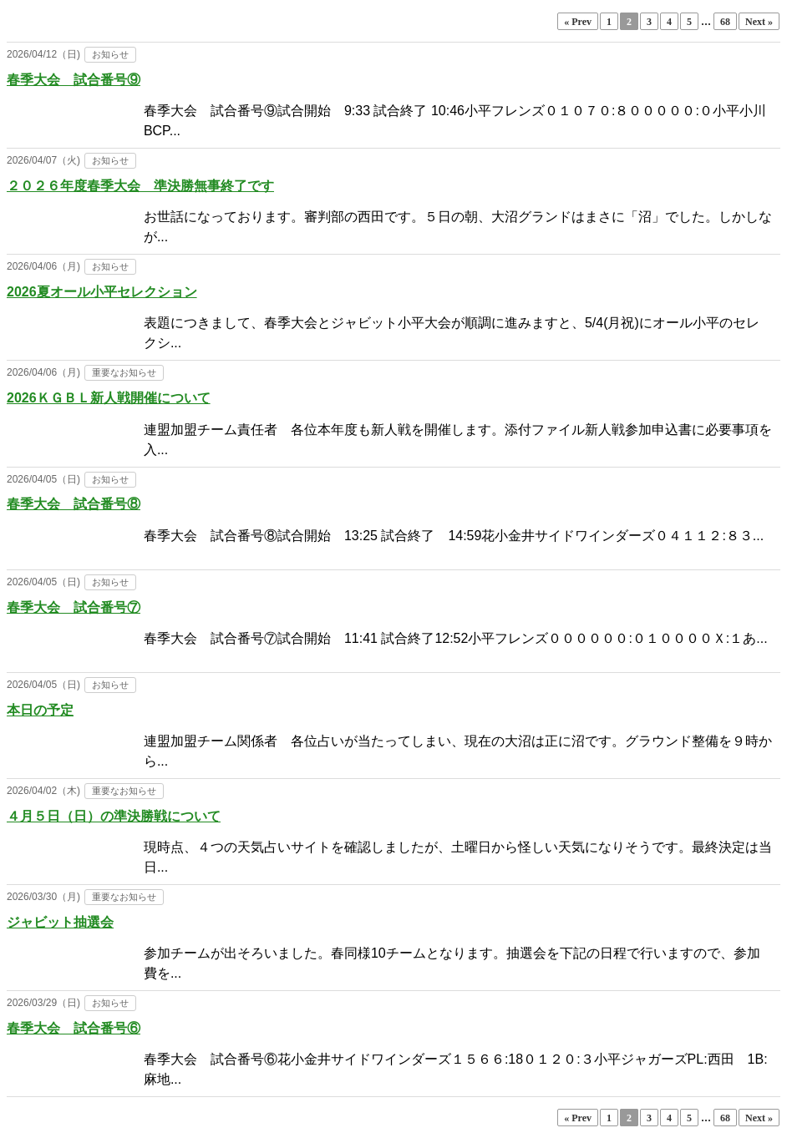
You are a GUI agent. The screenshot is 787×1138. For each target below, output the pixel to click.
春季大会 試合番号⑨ (73, 80)
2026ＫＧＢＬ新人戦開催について (109, 398)
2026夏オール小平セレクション (102, 292)
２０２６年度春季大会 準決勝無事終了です (140, 186)
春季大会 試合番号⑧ (73, 504)
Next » (759, 22)
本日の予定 (40, 710)
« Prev (578, 22)
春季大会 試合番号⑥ (73, 1028)
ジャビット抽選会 (60, 922)
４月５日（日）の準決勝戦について (114, 816)
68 (725, 22)
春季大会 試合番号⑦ (73, 607)
